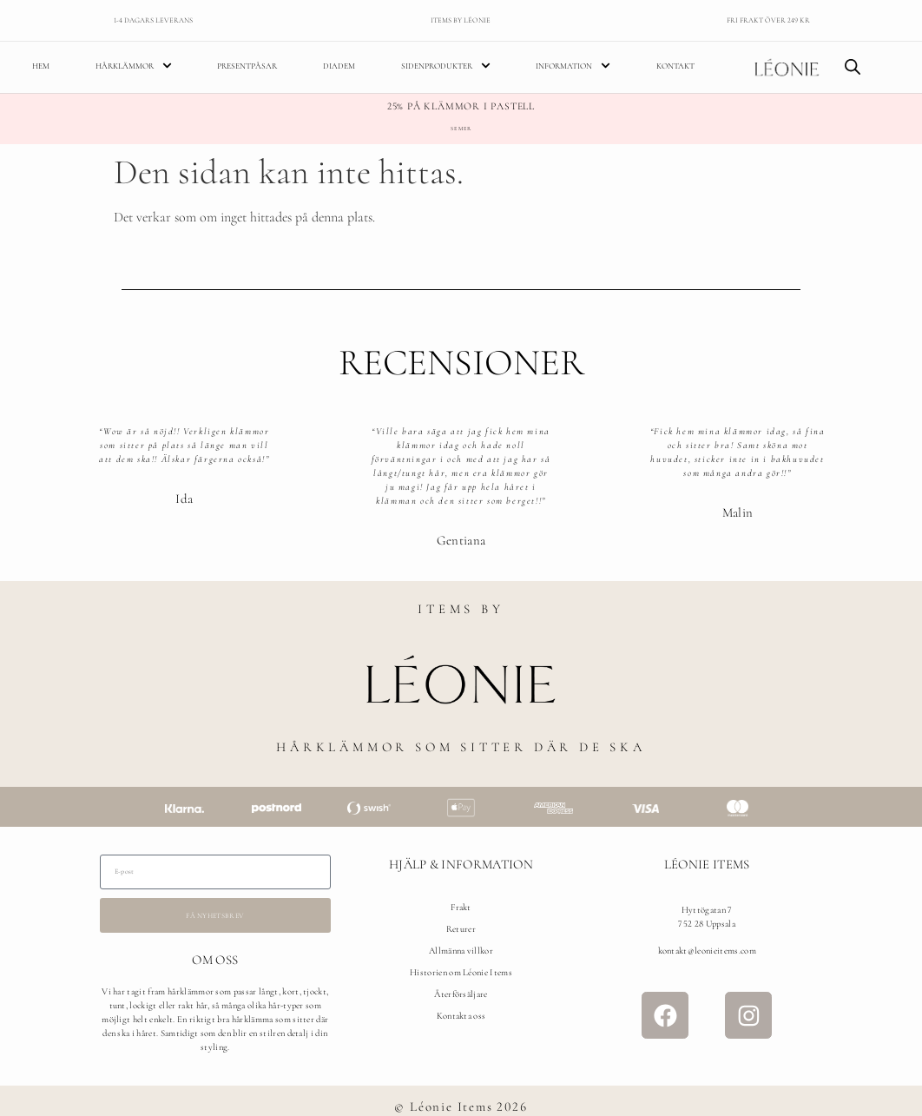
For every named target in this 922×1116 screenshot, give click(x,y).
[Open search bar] (852, 68)
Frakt (461, 909)
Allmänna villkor (461, 952)
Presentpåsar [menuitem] (247, 67)
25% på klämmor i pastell (461, 108)
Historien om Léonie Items (461, 974)
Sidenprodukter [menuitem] (446, 67)
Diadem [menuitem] (339, 67)
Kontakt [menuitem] (675, 67)
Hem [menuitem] (40, 67)
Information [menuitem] (573, 67)
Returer (461, 930)
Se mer (461, 130)
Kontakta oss (461, 1017)
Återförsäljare (460, 995)
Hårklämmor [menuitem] (133, 67)
